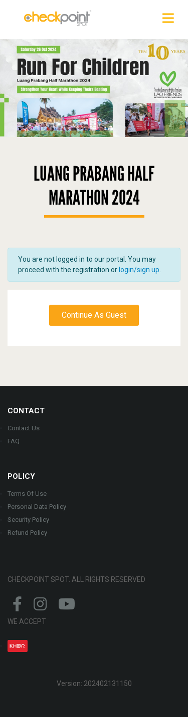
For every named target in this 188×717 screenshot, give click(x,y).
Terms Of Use (27, 493)
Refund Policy (27, 532)
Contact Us (24, 428)
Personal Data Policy (37, 506)
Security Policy (28, 519)
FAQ (14, 441)
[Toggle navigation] (168, 18)
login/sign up (139, 270)
